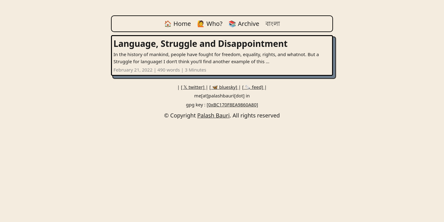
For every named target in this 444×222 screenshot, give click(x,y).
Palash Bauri (213, 115)
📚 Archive (243, 23)
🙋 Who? (209, 23)
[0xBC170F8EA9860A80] (232, 104)
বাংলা (272, 23)
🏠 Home (177, 23)
